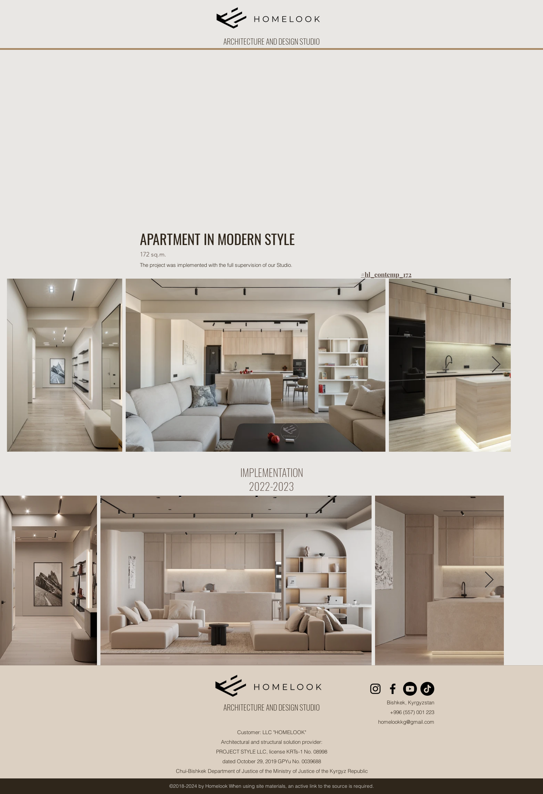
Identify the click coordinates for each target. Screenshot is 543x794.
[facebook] (393, 689)
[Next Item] (496, 365)
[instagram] (375, 689)
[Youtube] (410, 689)
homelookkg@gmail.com (406, 722)
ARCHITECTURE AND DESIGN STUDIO (271, 707)
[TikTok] (427, 689)
